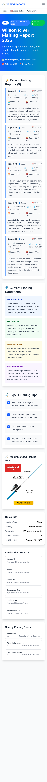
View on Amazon (23, 503)
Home (4, 11)
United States (17, 11)
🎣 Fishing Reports (13, 4)
